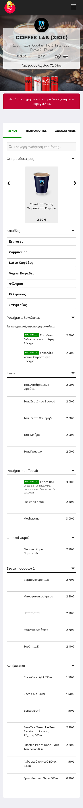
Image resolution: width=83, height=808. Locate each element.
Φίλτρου (16, 284)
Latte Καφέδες (21, 262)
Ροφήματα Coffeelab (22, 471)
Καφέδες (13, 231)
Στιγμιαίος (18, 305)
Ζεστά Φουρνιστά (21, 568)
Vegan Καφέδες (21, 273)
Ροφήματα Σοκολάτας (24, 317)
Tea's (11, 373)
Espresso (16, 241)
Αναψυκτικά (16, 666)
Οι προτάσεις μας (20, 158)
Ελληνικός (17, 294)
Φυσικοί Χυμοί (18, 538)
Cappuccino (18, 252)
